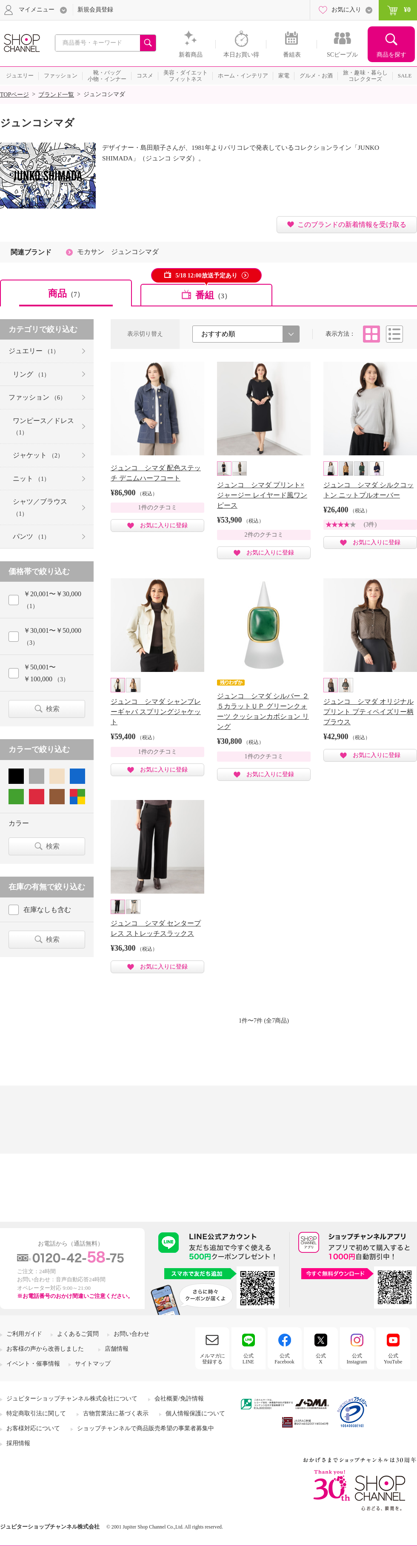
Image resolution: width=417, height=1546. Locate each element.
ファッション (37, 397)
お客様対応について (33, 1428)
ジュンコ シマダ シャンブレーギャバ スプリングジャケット (156, 712)
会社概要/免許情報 (179, 1398)
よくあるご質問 (78, 1334)
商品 (66, 293)
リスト (394, 334)
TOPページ (14, 94)
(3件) (370, 524)
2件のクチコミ (264, 535)
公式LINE (248, 1359)
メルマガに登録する (212, 1359)
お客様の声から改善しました (45, 1349)
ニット (31, 478)
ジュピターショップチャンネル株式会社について (71, 1398)
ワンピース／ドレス (43, 426)
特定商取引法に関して (36, 1413)
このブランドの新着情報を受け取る (351, 224)
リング (31, 374)
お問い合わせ (131, 1334)
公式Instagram (357, 1359)
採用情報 (18, 1443)
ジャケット (38, 455)
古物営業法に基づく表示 (116, 1413)
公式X (321, 1359)
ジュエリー (34, 350)
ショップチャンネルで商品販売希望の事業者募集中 (145, 1428)
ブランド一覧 (56, 94)
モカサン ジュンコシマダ (118, 251)
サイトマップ (93, 1363)
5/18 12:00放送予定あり (206, 275)
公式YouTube (393, 1359)
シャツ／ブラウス (40, 507)
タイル (371, 334)
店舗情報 (117, 1349)
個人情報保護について (195, 1413)
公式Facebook (284, 1359)
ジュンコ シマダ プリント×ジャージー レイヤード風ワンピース (262, 495)
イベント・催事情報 (33, 1363)
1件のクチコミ (157, 507)
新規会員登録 (95, 9)
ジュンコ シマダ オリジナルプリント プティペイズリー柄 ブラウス (368, 712)
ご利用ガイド (24, 1334)
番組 (213, 295)
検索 (53, 708)
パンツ (31, 536)
